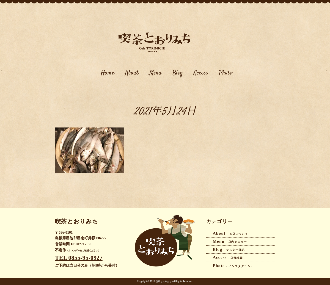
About (131, 73)
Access (201, 73)
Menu (155, 73)
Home (107, 73)
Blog (178, 73)
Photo (225, 73)
